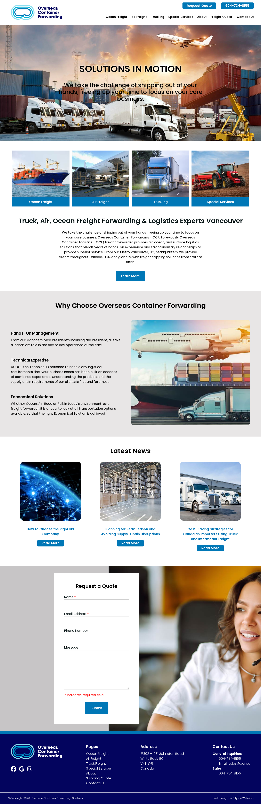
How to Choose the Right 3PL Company (51, 531)
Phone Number (76, 630)
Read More (51, 543)
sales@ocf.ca (239, 763)
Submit (97, 708)
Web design (221, 798)
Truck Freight (96, 763)
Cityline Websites (243, 798)
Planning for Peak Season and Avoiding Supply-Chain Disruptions (130, 531)
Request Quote (199, 5)
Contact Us (245, 17)
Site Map (77, 798)
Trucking (157, 17)
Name (70, 597)
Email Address (76, 613)
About (202, 17)
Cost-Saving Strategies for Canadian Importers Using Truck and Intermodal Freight (210, 534)
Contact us (95, 783)
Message (71, 647)
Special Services (180, 17)
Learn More (130, 276)
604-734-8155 (237, 5)
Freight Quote (221, 17)
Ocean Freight (116, 17)
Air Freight (139, 17)
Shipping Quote (98, 778)
